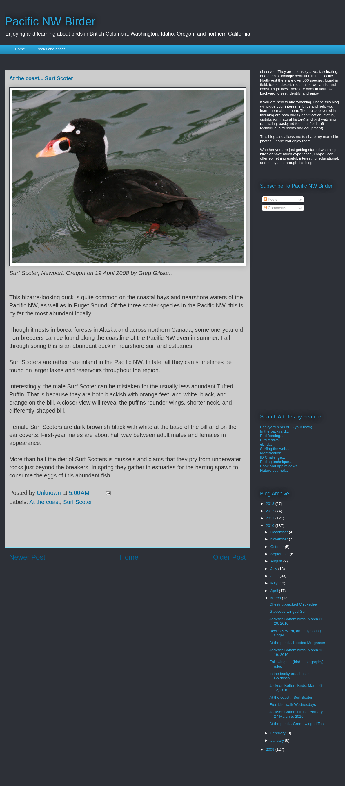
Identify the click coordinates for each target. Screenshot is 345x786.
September (280, 554)
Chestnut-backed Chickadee (293, 604)
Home (20, 49)
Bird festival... (271, 440)
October (277, 547)
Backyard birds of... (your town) (286, 427)
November (279, 539)
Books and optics (51, 49)
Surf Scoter (77, 502)
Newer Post (27, 557)
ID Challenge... (272, 457)
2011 (270, 518)
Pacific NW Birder (50, 21)
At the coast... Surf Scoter (290, 697)
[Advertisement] (127, 534)
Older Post (229, 557)
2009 (270, 749)
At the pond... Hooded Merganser (297, 643)
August (276, 561)
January (277, 740)
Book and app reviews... (280, 466)
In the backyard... (274, 431)
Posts (270, 199)
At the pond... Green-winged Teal (296, 724)
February (278, 733)
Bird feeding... (271, 435)
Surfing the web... (274, 448)
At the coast (44, 502)
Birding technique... (276, 462)
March (276, 598)
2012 (270, 511)
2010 (270, 525)
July (274, 569)
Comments (275, 208)
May (274, 583)
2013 (270, 503)
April (274, 590)
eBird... (266, 444)
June (275, 576)
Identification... (272, 453)
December (279, 532)
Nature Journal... (274, 470)
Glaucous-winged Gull (287, 611)
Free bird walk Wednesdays (292, 704)
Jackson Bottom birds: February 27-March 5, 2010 (296, 714)
